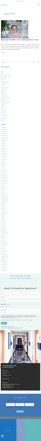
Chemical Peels (4, 77)
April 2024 (3, 167)
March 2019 (3, 240)
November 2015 (4, 260)
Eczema (2, 85)
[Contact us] (20, 430)
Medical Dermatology (5, 97)
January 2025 (3, 153)
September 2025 (4, 139)
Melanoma (3, 100)
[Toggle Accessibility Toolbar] (2, 436)
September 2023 (4, 181)
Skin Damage (3, 116)
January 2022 (3, 209)
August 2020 (3, 224)
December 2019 (4, 230)
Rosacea (2, 108)
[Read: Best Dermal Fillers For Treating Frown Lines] (14, 29)
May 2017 (3, 252)
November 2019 (4, 232)
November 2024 (4, 155)
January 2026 (3, 131)
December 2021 (4, 211)
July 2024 (3, 161)
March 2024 (3, 169)
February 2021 (4, 222)
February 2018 (4, 250)
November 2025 (4, 135)
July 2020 (3, 226)
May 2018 (3, 248)
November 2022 (4, 199)
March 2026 (3, 127)
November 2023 (4, 177)
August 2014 (3, 270)
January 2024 (3, 173)
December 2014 (4, 266)
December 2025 (4, 133)
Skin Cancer (3, 110)
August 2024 (3, 159)
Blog (2, 71)
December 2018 (4, 242)
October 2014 (3, 268)
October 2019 (3, 234)
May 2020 (3, 228)
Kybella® (2, 93)
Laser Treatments (4, 95)
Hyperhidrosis (3, 91)
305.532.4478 (6, 378)
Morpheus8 (3, 104)
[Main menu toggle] (38, 4)
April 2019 (3, 238)
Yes (2, 306)
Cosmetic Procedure (5, 81)
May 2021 (3, 219)
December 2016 (4, 254)
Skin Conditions (4, 114)
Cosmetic (3, 79)
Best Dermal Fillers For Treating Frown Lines (19, 39)
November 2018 (4, 244)
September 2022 (4, 201)
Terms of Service (27, 320)
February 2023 (4, 195)
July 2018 (2, 246)
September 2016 (4, 256)
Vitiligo (2, 120)
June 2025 (3, 145)
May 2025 (3, 147)
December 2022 (4, 197)
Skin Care (3, 112)
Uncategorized (4, 118)
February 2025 (4, 151)
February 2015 (4, 262)
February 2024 (4, 171)
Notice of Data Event (20, 1)
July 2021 (2, 216)
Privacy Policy (21, 320)
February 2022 (4, 207)
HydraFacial (3, 89)
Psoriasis (2, 106)
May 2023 (3, 189)
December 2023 (4, 175)
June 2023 (3, 187)
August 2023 (3, 183)
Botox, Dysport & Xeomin (6, 75)
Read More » (3, 52)
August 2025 (3, 141)
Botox (2, 73)
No (6, 306)
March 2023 (3, 193)
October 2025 (4, 137)
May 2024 (3, 165)
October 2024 (4, 157)
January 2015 (3, 264)
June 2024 (3, 163)
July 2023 (3, 185)
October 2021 (3, 214)
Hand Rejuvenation (4, 87)
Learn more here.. (18, 317)
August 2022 (3, 203)
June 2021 (3, 217)
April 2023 (3, 191)
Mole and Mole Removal (6, 102)
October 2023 (4, 179)
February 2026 (4, 129)
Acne (2, 69)
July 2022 (3, 205)
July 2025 (3, 143)
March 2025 (3, 149)
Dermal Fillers (3, 83)
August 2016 (3, 258)
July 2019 (2, 236)
